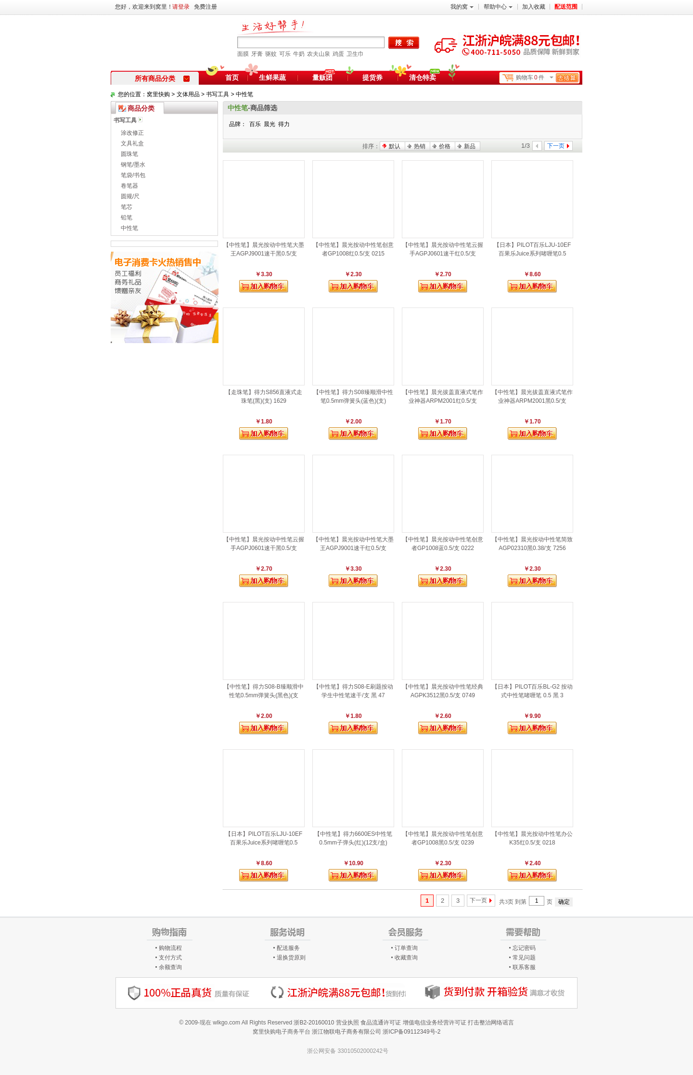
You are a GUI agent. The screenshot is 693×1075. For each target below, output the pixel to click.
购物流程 (170, 948)
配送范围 (566, 6)
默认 (394, 146)
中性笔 (244, 94)
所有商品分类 (162, 78)
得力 (284, 124)
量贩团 (322, 77)
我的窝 (462, 6)
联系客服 (524, 967)
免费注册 (205, 6)
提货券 (372, 77)
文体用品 (188, 94)
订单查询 (406, 948)
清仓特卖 (424, 76)
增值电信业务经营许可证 (434, 1022)
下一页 (478, 900)
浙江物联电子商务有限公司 (346, 1031)
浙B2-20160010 (314, 1022)
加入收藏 (533, 6)
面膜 (243, 54)
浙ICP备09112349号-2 (411, 1031)
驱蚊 (271, 54)
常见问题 (524, 957)
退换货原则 (291, 957)
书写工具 (217, 94)
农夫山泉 (318, 54)
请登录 (181, 6)
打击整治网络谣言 (491, 1022)
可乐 (285, 54)
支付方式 (170, 957)
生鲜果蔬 (272, 77)
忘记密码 (524, 948)
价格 (444, 146)
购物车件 (547, 77)
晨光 (269, 124)
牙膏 (257, 54)
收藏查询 (406, 957)
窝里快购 (158, 94)
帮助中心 (498, 6)
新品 (469, 146)
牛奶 (299, 54)
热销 (419, 146)
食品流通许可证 (380, 1022)
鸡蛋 (338, 54)
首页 (232, 77)
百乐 (255, 124)
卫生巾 (355, 54)
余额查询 (170, 967)
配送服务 (288, 948)
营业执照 (347, 1022)
